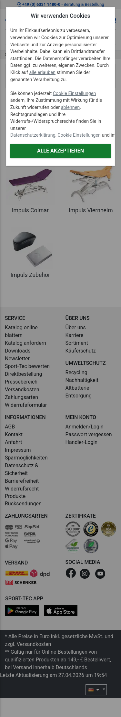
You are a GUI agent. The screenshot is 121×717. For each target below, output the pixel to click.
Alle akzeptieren (60, 151)
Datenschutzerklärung (32, 135)
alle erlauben (42, 72)
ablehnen (70, 107)
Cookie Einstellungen (74, 93)
